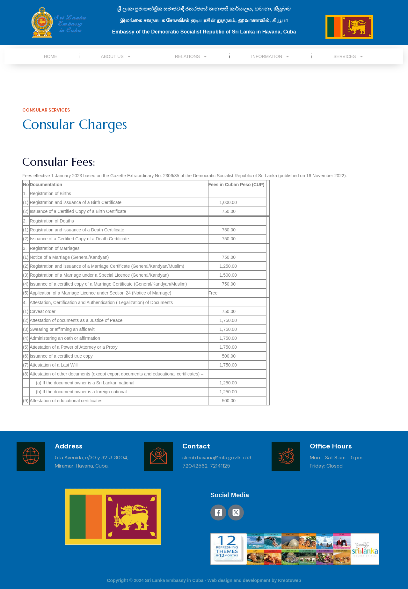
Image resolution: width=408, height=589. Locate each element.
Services (348, 56)
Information (270, 56)
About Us (116, 56)
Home (50, 56)
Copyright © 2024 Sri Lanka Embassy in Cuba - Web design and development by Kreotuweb (204, 580)
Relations (191, 56)
